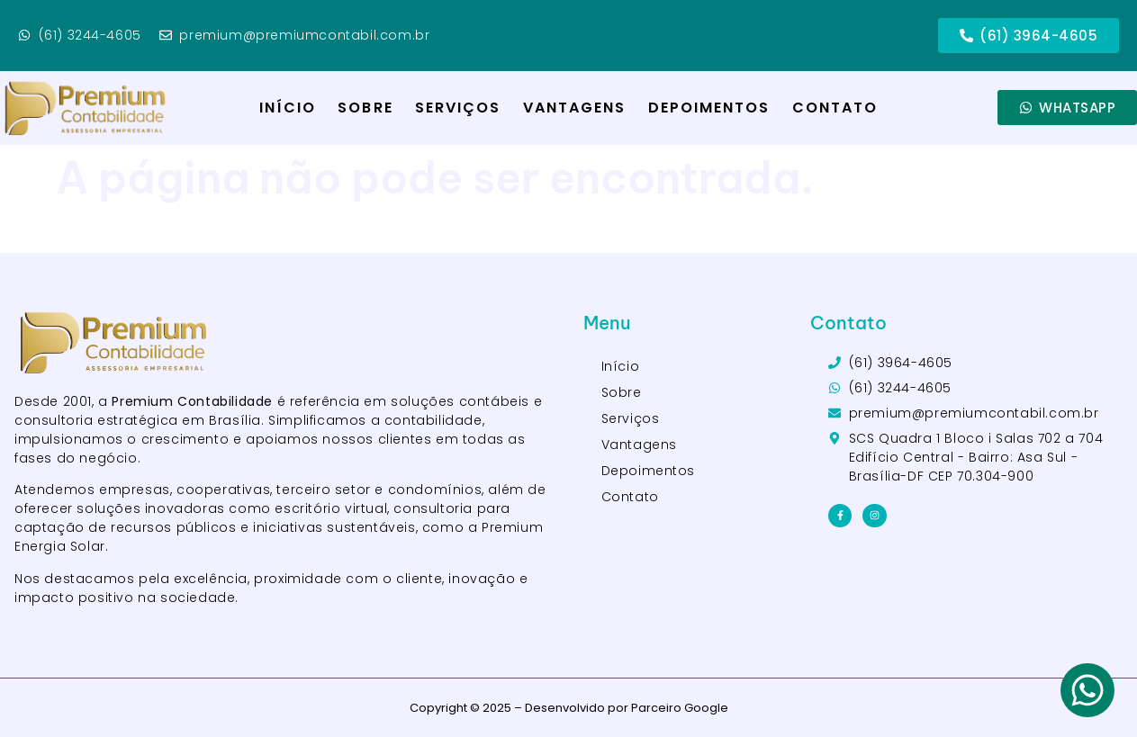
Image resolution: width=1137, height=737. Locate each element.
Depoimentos (709, 107)
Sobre (365, 107)
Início (288, 107)
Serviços (458, 107)
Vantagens (575, 107)
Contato (835, 107)
